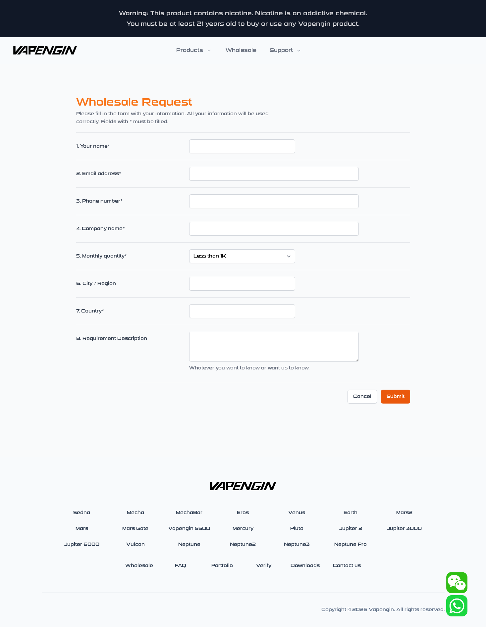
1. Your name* (93, 146)
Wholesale (241, 50)
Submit (396, 396)
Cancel (362, 396)
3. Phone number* (99, 201)
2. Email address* (98, 173)
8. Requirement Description (111, 338)
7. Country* (90, 311)
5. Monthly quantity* (101, 256)
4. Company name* (100, 228)
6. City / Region (96, 283)
